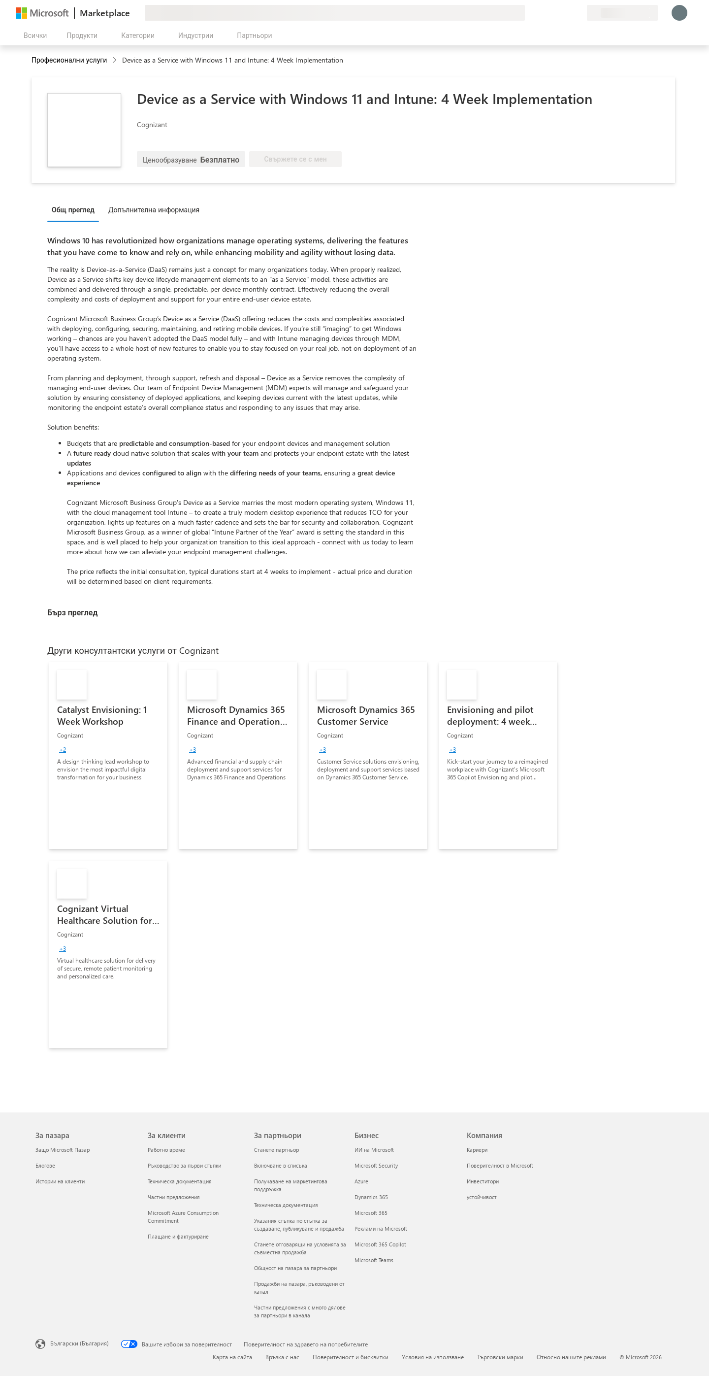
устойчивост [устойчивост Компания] (482, 1197)
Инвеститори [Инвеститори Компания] (483, 1181)
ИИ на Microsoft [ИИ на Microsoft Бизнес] (374, 1149)
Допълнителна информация (153, 209)
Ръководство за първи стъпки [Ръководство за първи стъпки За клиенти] (184, 1165)
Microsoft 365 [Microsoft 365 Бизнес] (370, 1212)
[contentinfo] (115, 60)
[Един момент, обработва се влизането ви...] (679, 13)
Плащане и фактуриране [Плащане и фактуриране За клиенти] (178, 1236)
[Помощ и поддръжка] (555, 13)
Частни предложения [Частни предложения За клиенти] (174, 1197)
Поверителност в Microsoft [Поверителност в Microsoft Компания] (500, 1165)
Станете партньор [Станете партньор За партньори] (276, 1149)
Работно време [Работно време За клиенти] (166, 1149)
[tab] (75, 209)
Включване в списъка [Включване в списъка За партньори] (280, 1165)
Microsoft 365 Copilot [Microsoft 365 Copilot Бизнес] (380, 1244)
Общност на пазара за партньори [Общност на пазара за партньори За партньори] (295, 1268)
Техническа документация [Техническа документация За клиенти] (180, 1181)
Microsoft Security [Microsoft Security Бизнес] (376, 1165)
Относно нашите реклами (571, 1357)
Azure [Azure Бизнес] (361, 1181)
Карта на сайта (232, 1357)
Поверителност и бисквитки (350, 1357)
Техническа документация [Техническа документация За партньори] (286, 1204)
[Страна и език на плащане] (622, 13)
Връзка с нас (282, 1357)
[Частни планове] (579, 13)
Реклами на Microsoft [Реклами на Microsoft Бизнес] (380, 1228)
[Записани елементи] (567, 13)
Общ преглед (73, 209)
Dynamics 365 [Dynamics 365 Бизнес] (371, 1197)
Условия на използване (433, 1357)
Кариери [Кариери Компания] (477, 1149)
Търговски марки (500, 1357)
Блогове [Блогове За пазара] (45, 1165)
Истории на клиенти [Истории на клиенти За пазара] (60, 1181)
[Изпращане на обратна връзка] (544, 13)
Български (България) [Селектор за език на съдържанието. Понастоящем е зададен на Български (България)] (79, 1343)
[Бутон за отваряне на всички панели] (33, 35)
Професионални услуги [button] (69, 60)
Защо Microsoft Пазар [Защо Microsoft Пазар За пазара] (62, 1149)
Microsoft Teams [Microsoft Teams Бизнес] (373, 1260)
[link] (108, 755)
